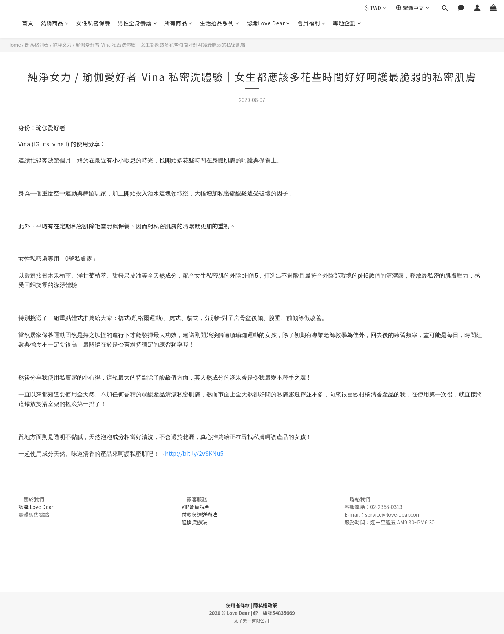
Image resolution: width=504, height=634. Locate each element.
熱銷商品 (55, 23)
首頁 (27, 23)
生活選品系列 (220, 23)
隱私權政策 (265, 605)
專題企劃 (347, 23)
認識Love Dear (268, 23)
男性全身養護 (137, 23)
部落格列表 (37, 44)
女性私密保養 (93, 23)
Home (14, 44)
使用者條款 (238, 605)
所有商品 (178, 23)
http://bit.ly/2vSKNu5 (194, 453)
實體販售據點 (33, 514)
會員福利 (311, 23)
